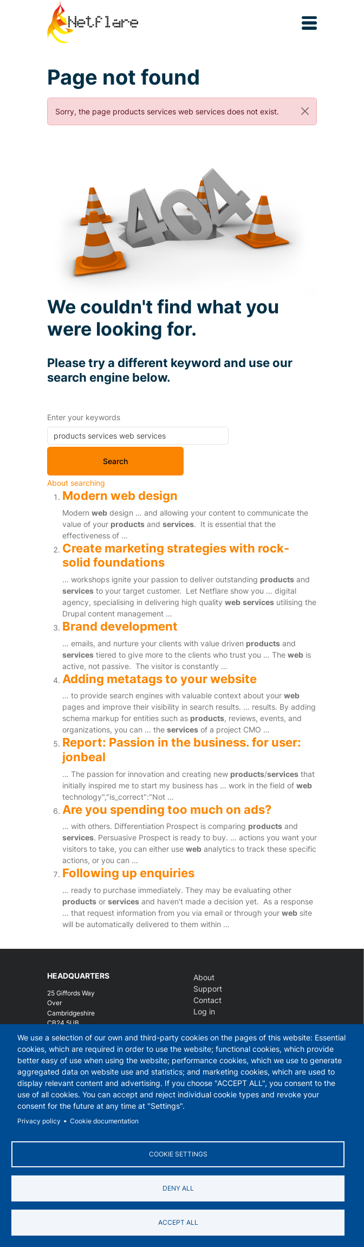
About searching (76, 482)
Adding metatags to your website (159, 678)
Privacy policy (39, 1121)
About (203, 977)
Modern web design (120, 495)
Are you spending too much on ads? (166, 809)
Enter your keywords (83, 417)
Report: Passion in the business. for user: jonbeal (181, 749)
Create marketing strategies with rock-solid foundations (175, 555)
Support (207, 988)
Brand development (120, 626)
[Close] (305, 111)
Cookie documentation (104, 1121)
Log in (204, 1011)
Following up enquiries (128, 872)
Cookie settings (178, 1154)
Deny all (178, 1188)
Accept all (178, 1222)
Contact (207, 1000)
